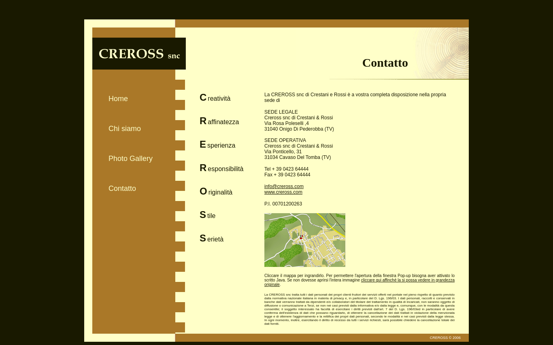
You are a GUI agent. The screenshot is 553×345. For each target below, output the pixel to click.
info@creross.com (284, 186)
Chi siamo (124, 129)
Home (118, 99)
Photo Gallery (130, 159)
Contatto (122, 188)
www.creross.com (283, 192)
